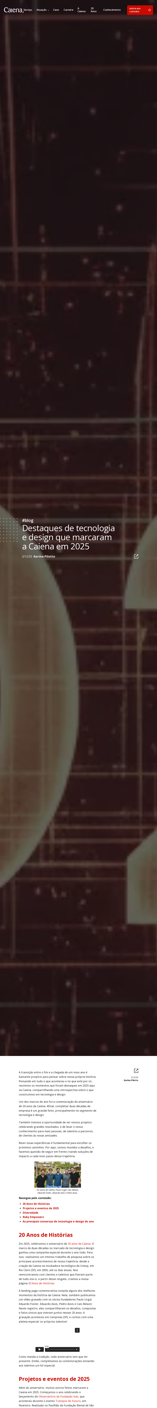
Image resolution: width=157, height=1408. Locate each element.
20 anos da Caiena (79, 1243)
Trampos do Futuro (68, 1401)
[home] (14, 10)
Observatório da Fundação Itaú (58, 1396)
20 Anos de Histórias (41, 1283)
